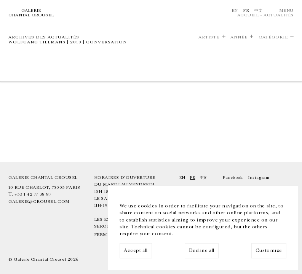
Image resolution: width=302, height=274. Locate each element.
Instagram (258, 177)
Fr (246, 10)
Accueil (248, 15)
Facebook (232, 177)
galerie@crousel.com (39, 201)
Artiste (208, 37)
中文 (258, 10)
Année (239, 37)
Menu (286, 10)
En (235, 10)
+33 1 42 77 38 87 (32, 194)
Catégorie (273, 37)
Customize (269, 250)
